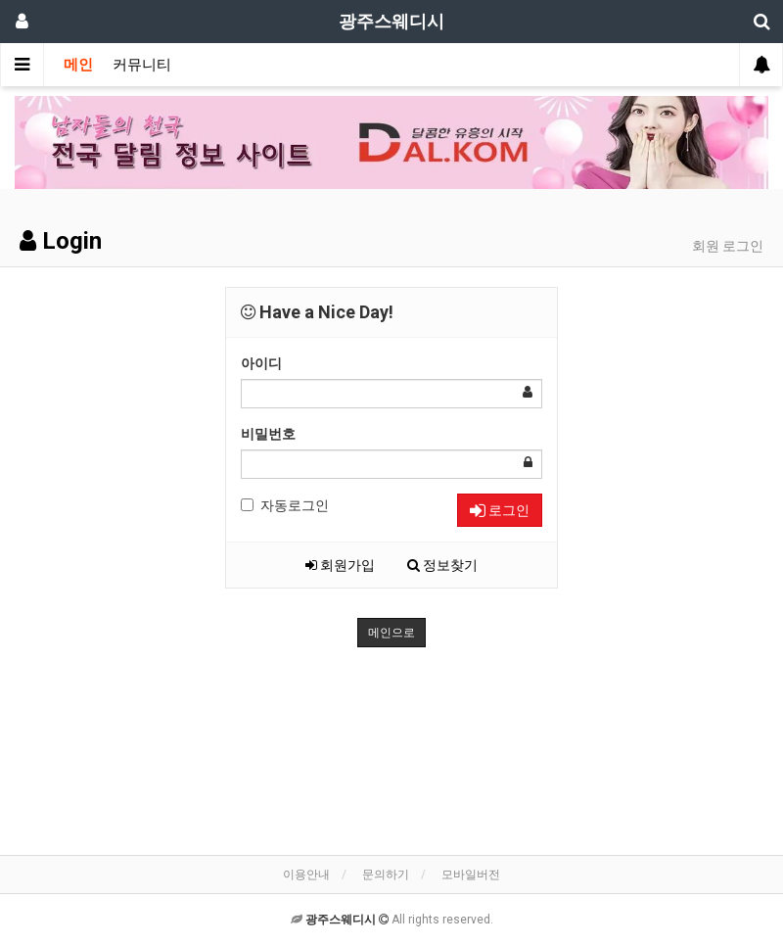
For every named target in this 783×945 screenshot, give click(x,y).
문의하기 (385, 874)
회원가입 (340, 565)
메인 (78, 64)
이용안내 (306, 874)
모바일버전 (470, 874)
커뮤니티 (142, 64)
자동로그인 (285, 505)
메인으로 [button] (391, 632)
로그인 (500, 510)
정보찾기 (442, 565)
